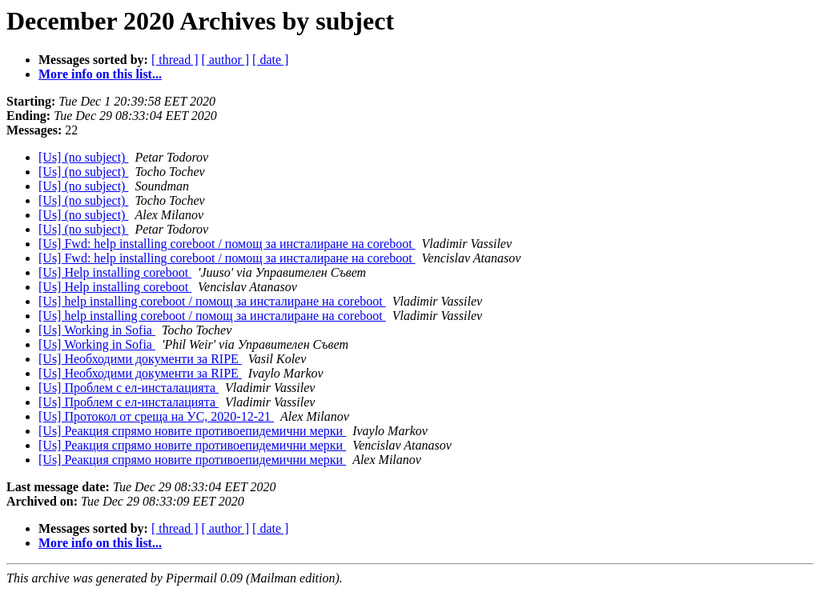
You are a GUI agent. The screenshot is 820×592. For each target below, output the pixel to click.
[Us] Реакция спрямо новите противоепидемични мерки (192, 431)
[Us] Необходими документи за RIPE (140, 359)
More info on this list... (100, 74)
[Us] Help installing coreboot (114, 272)
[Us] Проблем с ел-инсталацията (128, 387)
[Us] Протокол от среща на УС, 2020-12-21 (156, 416)
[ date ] (270, 59)
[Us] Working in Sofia (96, 330)
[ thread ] (175, 59)
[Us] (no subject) (83, 157)
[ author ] (226, 59)
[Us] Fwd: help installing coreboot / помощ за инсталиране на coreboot (227, 243)
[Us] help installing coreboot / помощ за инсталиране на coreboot (212, 301)
